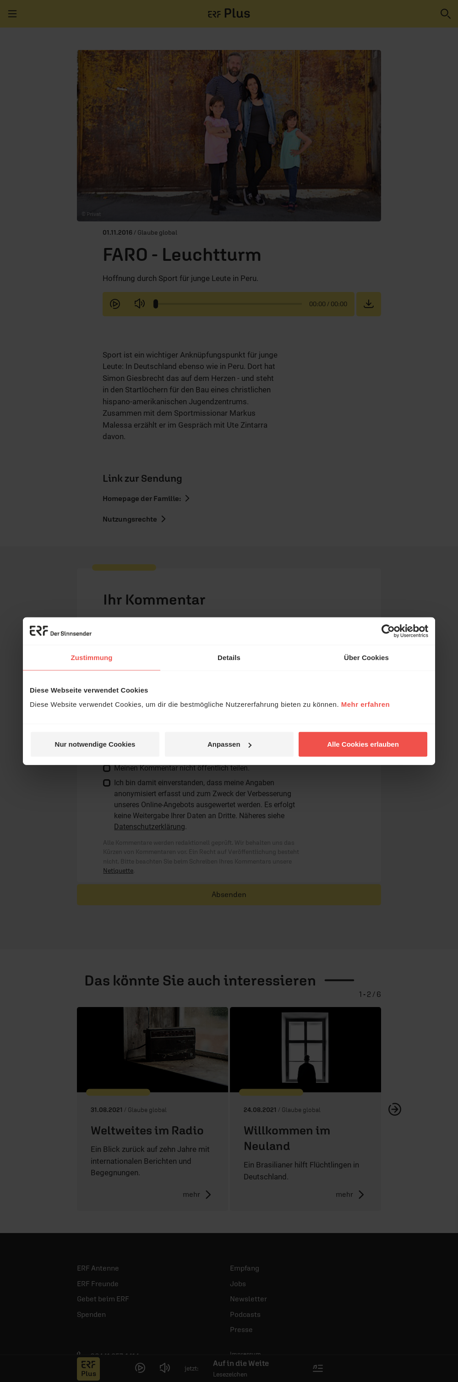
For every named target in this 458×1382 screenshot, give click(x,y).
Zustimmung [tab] (92, 657)
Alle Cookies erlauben (363, 744)
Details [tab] (229, 657)
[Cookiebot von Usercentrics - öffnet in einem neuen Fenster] (388, 631)
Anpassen (229, 744)
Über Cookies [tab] (366, 657)
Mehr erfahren (365, 704)
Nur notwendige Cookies (95, 744)
